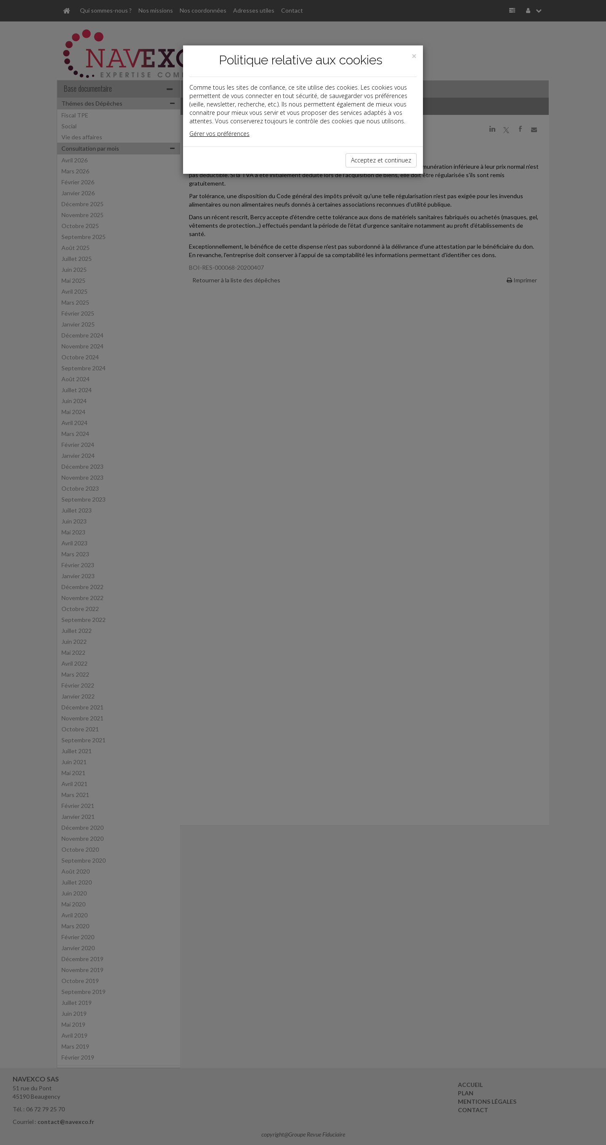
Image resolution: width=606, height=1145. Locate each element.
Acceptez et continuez (381, 160)
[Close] (414, 56)
